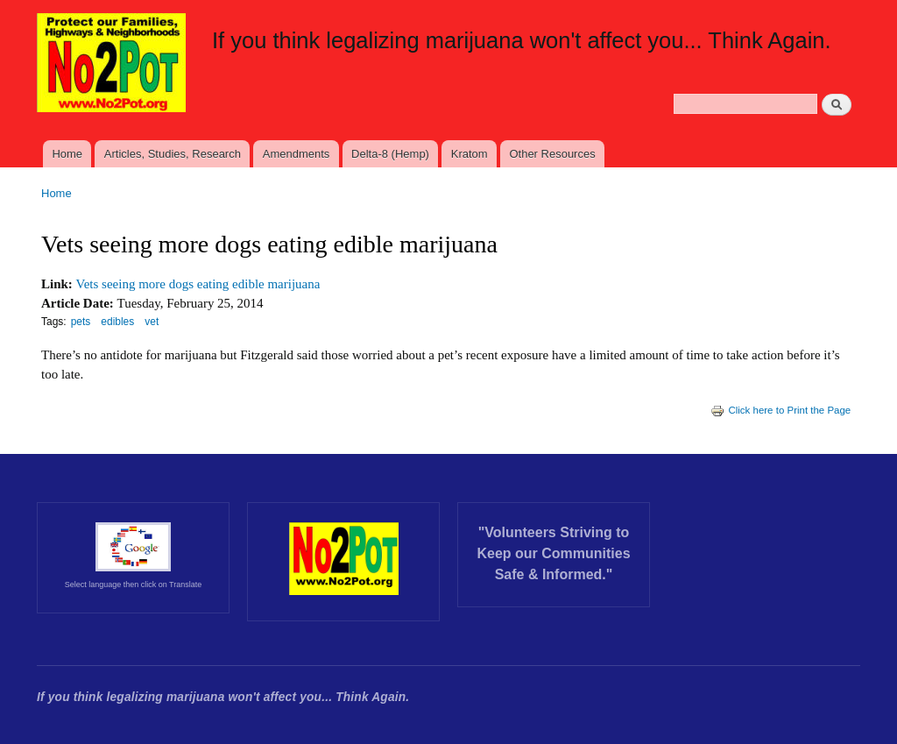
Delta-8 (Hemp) (390, 153)
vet (152, 321)
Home (67, 153)
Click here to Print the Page (780, 410)
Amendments (296, 153)
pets (81, 321)
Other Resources (552, 153)
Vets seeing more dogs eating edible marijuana (198, 284)
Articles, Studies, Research (172, 153)
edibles (117, 321)
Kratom (469, 153)
